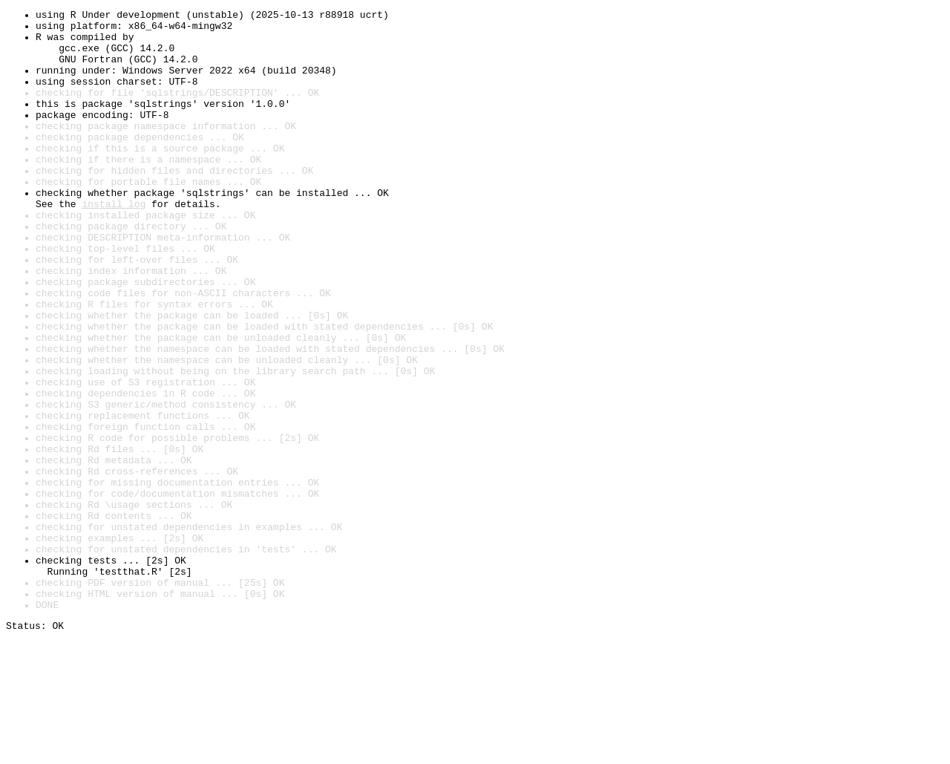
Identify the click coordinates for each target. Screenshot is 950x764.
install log (113, 243)
